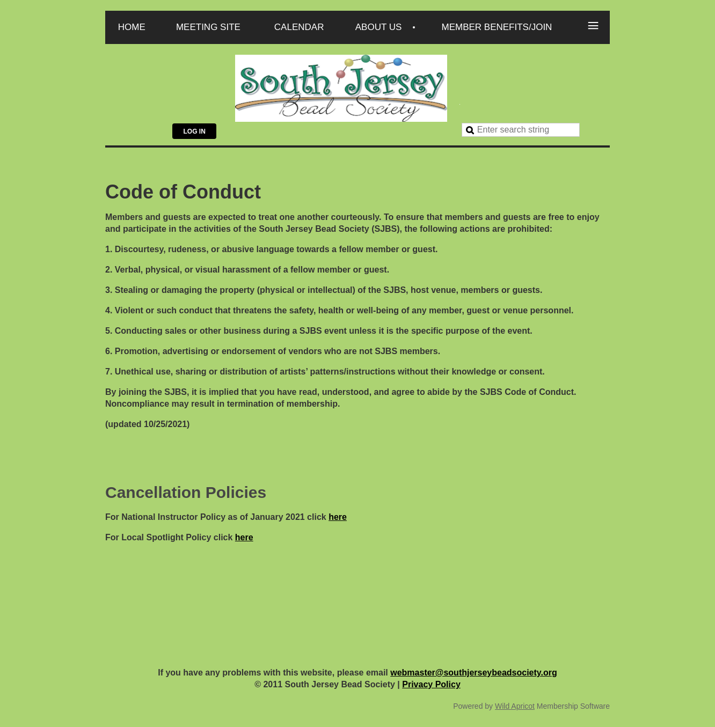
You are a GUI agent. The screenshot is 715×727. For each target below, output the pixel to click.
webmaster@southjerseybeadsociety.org (473, 672)
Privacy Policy (431, 684)
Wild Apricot (515, 706)
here (338, 517)
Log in (194, 131)
